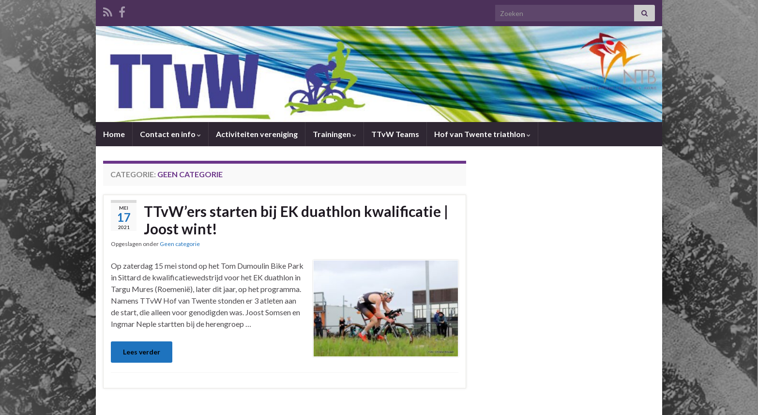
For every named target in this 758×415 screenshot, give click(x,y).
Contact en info (170, 133)
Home (114, 133)
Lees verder (141, 352)
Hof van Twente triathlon (482, 133)
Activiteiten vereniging (257, 133)
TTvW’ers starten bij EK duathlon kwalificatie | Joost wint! (296, 219)
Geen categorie (180, 243)
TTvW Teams (395, 133)
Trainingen (334, 133)
